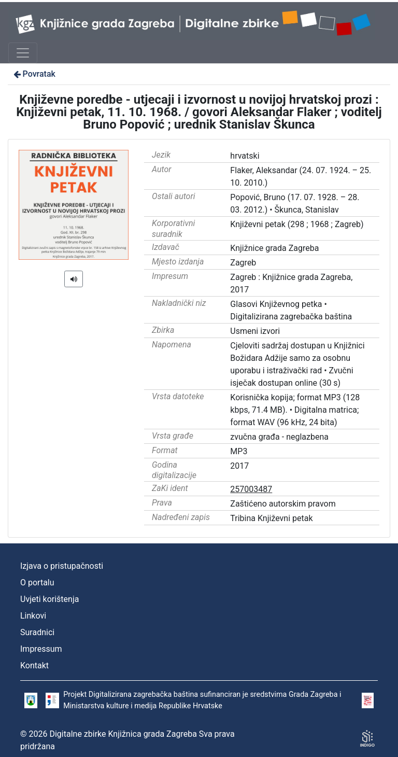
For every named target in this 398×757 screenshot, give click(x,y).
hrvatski (244, 156)
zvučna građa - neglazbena (279, 437)
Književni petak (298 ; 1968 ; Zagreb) (296, 224)
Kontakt (34, 665)
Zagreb (243, 263)
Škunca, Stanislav (307, 210)
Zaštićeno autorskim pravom (282, 504)
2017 (239, 466)
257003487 (251, 489)
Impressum (41, 649)
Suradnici (37, 632)
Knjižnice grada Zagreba (274, 248)
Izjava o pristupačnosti (61, 566)
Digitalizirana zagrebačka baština (291, 316)
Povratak (33, 74)
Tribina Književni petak (271, 518)
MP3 (238, 451)
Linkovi (33, 616)
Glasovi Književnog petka (276, 304)
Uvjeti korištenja (49, 599)
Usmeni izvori (255, 331)
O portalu (37, 582)
